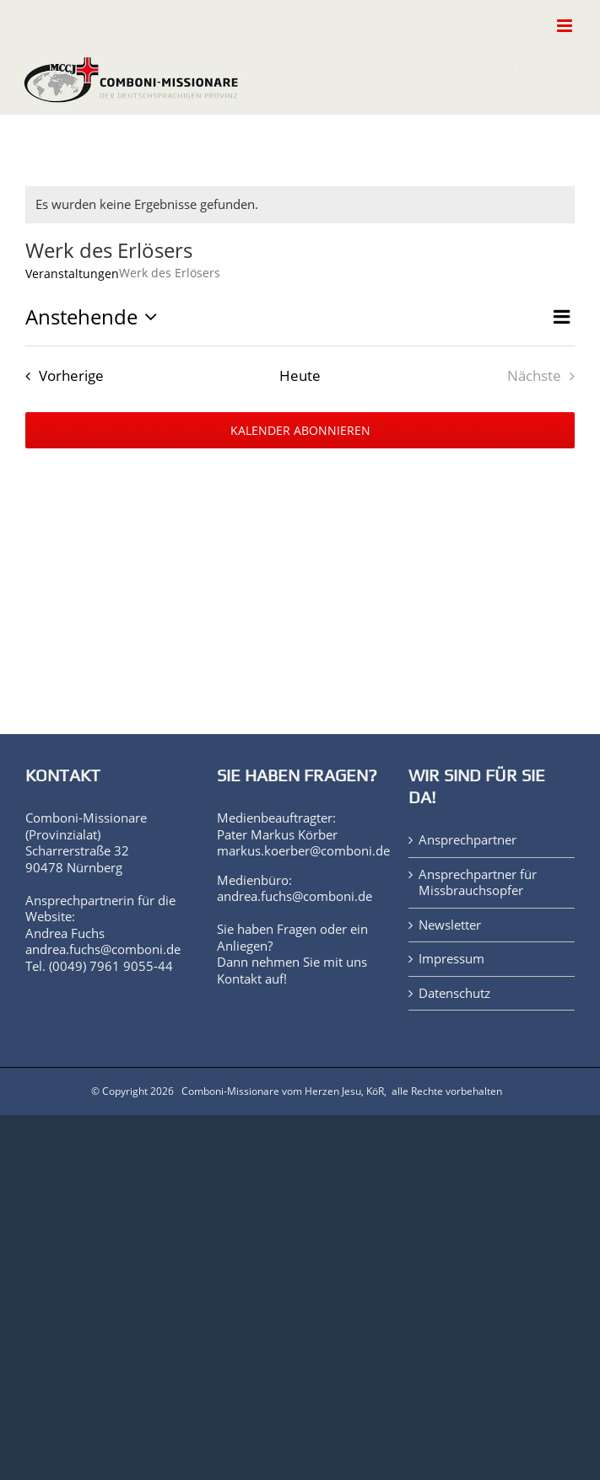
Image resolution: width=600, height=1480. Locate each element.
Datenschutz (454, 993)
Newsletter (450, 925)
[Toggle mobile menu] (566, 26)
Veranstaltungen (72, 273)
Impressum (451, 959)
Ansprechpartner (467, 840)
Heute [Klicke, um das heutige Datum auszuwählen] (300, 375)
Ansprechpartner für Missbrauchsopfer (478, 882)
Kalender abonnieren (300, 430)
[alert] (300, 204)
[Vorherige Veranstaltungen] (60, 375)
